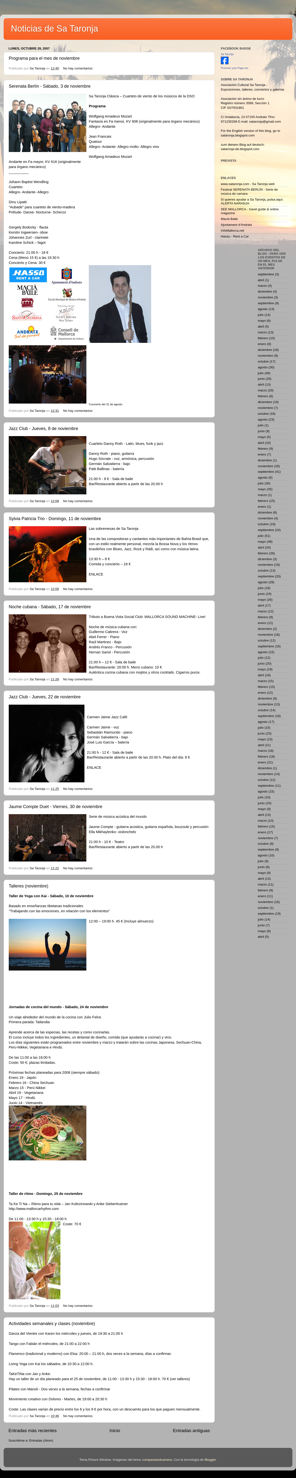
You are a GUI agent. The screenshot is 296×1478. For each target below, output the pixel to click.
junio (261, 378)
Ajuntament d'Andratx (236, 225)
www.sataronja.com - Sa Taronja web (248, 184)
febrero (263, 338)
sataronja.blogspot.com (238, 135)
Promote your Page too (234, 68)
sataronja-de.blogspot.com (240, 149)
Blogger (210, 1459)
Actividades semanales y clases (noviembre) (52, 1323)
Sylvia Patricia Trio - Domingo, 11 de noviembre (55, 518)
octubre (263, 361)
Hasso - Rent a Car (235, 236)
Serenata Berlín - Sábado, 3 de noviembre (49, 86)
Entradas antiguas (191, 1430)
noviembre (265, 297)
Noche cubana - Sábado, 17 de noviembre (50, 606)
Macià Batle (229, 219)
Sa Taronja (227, 54)
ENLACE (96, 574)
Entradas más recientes (32, 1430)
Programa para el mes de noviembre (44, 58)
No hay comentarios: (78, 68)
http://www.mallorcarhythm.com (34, 1209)
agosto (263, 309)
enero (262, 344)
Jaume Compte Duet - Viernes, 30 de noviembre (55, 806)
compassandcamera (157, 1459)
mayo (262, 320)
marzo (262, 285)
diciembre (265, 291)
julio (261, 315)
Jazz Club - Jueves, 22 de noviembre (45, 696)
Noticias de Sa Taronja (54, 29)
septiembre (266, 274)
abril (261, 280)
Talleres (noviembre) (28, 886)
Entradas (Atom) (41, 1440)
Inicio (114, 1430)
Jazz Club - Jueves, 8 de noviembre (43, 428)
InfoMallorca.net (232, 230)
